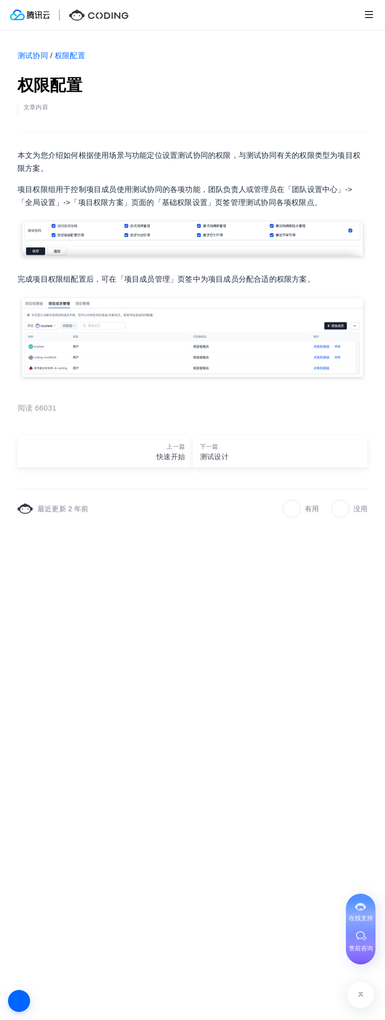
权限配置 (70, 55)
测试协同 (33, 55)
